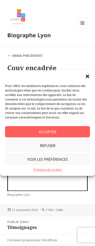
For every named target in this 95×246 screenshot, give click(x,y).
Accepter (47, 131)
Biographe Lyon (29, 35)
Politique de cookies (47, 170)
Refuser (47, 145)
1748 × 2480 (54, 210)
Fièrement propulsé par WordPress (32, 240)
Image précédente (27, 56)
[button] (87, 76)
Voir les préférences (47, 159)
